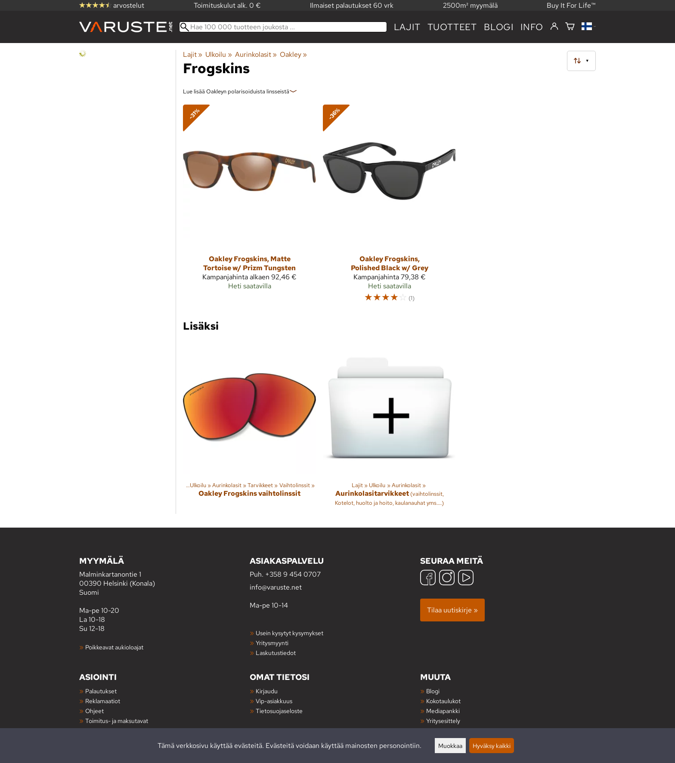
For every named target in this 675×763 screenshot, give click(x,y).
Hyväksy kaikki (492, 745)
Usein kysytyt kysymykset (289, 633)
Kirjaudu (267, 691)
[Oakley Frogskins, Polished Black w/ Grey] (389, 207)
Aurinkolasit (256, 54)
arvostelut (111, 5)
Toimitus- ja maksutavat (116, 721)
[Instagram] (447, 578)
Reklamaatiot (102, 701)
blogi (499, 27)
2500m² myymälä (470, 5)
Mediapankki (443, 711)
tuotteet (452, 27)
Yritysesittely (443, 721)
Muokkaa (450, 745)
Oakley (293, 54)
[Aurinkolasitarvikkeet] (389, 427)
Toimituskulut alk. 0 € (227, 5)
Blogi (433, 691)
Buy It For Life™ (571, 5)
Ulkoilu (218, 54)
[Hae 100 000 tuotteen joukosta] (283, 27)
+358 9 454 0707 (293, 574)
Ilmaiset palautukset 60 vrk (351, 5)
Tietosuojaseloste (279, 711)
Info (531, 27)
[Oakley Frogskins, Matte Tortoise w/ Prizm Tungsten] (249, 207)
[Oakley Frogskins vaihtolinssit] (249, 427)
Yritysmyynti (272, 643)
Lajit (407, 27)
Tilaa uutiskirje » (452, 610)
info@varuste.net (276, 587)
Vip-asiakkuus (274, 701)
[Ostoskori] (570, 27)
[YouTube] (466, 578)
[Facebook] (428, 578)
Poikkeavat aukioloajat (114, 647)
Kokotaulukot (443, 701)
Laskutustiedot (276, 653)
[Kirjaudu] (554, 27)
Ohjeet (94, 711)
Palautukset (101, 691)
